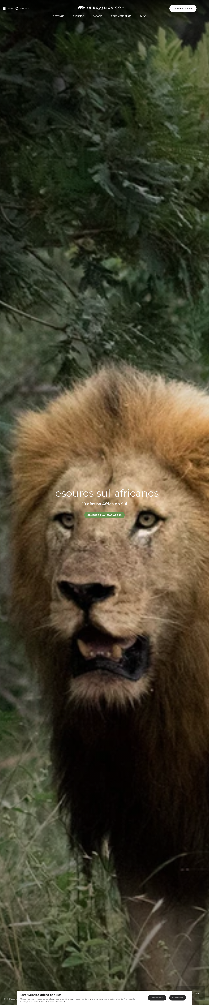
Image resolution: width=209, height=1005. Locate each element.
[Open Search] (22, 8)
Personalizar (177, 998)
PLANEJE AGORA (192, 8)
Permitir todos (157, 998)
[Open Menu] (8, 8)
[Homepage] (5, 999)
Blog (148, 16)
